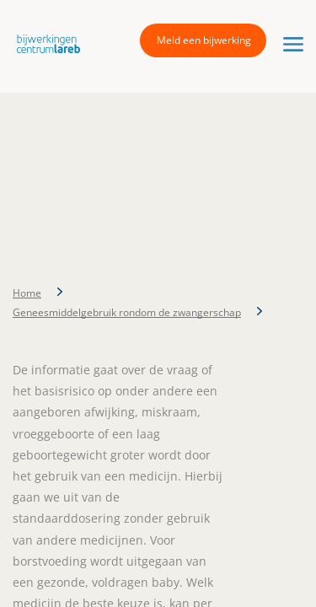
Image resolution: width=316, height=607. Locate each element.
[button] (44, 43)
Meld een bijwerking (204, 40)
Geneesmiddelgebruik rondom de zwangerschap (127, 312)
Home (27, 293)
